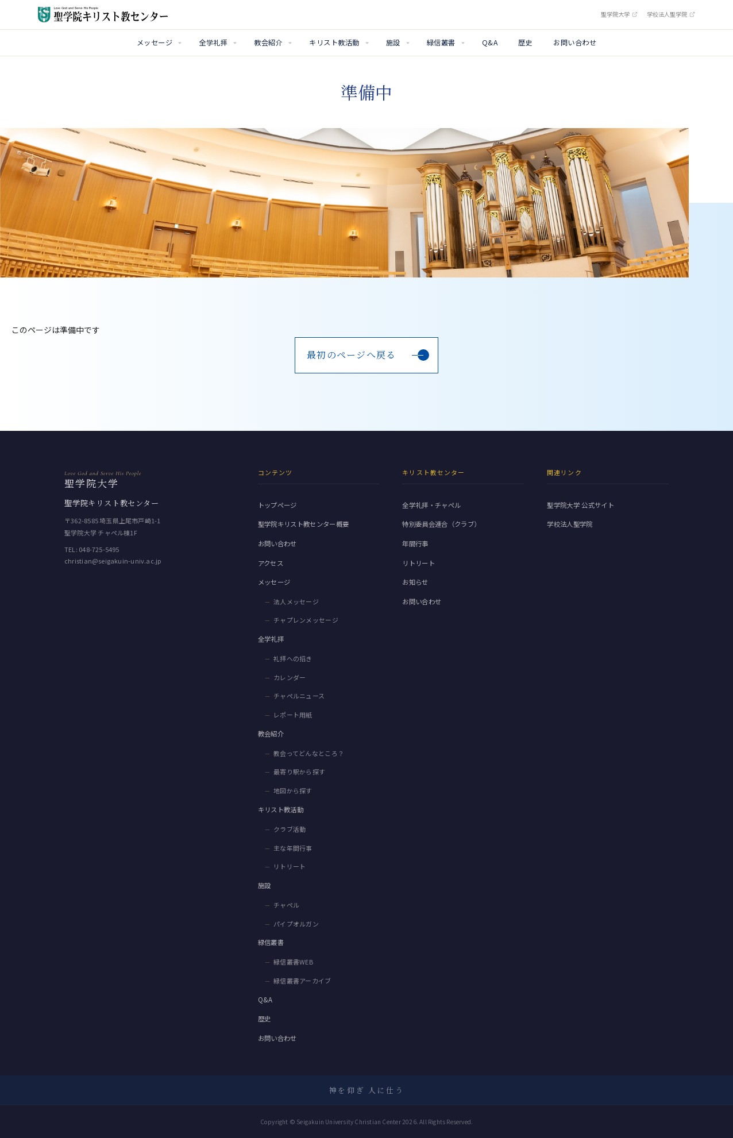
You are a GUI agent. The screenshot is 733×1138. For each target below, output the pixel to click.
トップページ (277, 505)
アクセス (270, 563)
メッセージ (154, 42)
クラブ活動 (289, 829)
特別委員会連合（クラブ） (441, 524)
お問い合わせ (574, 42)
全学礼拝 (213, 42)
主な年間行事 (293, 847)
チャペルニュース (299, 695)
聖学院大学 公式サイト (580, 505)
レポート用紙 (293, 714)
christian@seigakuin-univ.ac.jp (112, 560)
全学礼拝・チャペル (431, 505)
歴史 (525, 42)
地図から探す (293, 790)
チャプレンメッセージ (305, 619)
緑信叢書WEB (293, 961)
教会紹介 (268, 42)
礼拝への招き (293, 658)
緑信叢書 (441, 42)
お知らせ (415, 582)
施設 (393, 42)
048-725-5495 (99, 549)
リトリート (289, 866)
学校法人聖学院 (671, 14)
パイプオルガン (296, 923)
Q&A (489, 42)
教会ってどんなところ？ (309, 753)
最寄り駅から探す (299, 771)
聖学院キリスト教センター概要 (303, 524)
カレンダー (289, 677)
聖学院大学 (619, 14)
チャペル (286, 904)
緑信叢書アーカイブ (302, 980)
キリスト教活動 (334, 42)
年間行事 (415, 543)
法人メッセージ (296, 601)
